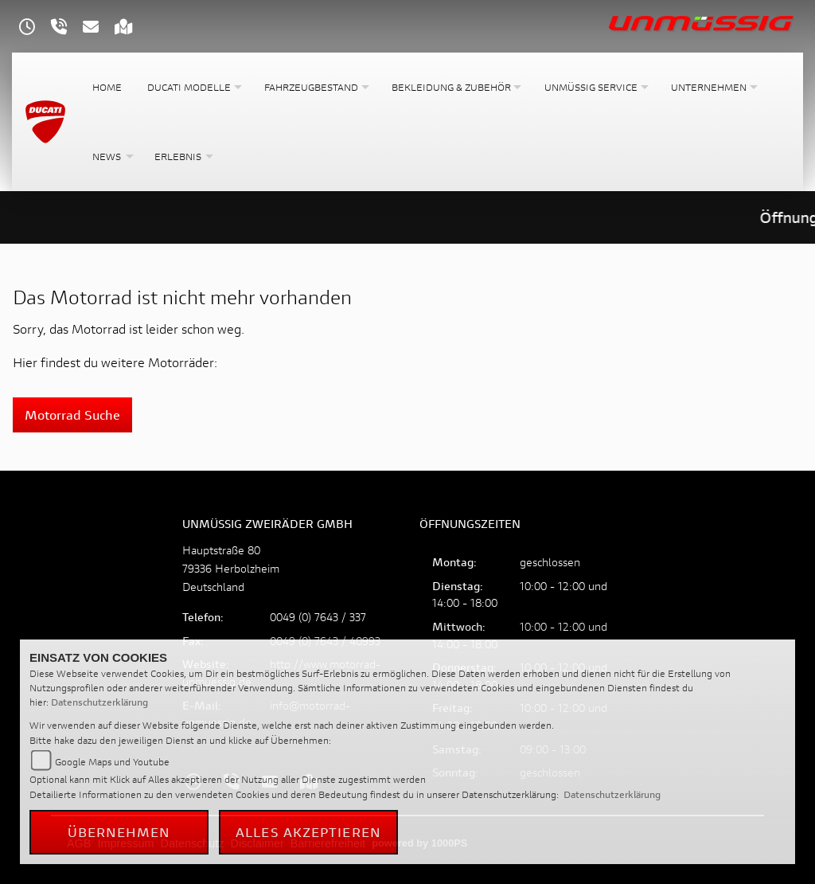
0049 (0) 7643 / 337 (318, 616)
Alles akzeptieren (308, 831)
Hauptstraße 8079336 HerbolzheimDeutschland (230, 568)
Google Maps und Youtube (112, 762)
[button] (193, 87)
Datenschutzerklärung (99, 702)
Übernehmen (119, 831)
